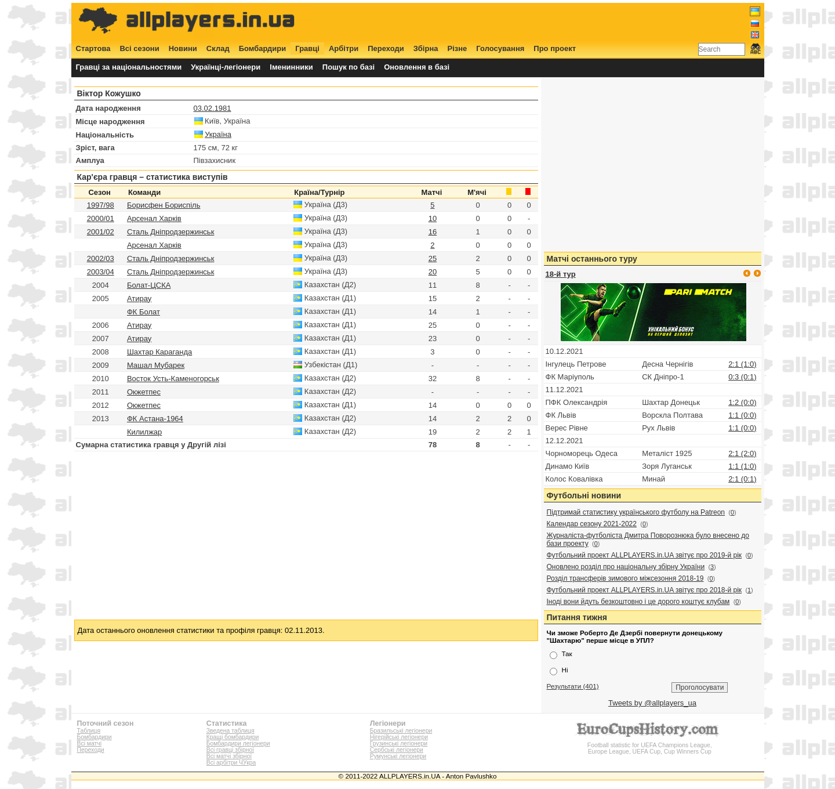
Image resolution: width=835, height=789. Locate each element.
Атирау (139, 298)
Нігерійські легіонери (399, 737)
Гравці (307, 48)
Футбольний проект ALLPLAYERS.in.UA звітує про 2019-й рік (644, 555)
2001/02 (100, 231)
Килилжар (144, 432)
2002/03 (100, 258)
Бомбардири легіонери (238, 743)
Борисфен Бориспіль (164, 205)
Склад (218, 48)
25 (433, 258)
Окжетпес (144, 392)
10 (433, 218)
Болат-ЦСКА (149, 285)
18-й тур (561, 274)
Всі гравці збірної (230, 750)
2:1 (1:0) (742, 364)
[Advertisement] (549, 21)
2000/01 (100, 218)
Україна (218, 134)
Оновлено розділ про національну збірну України (626, 567)
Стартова (93, 48)
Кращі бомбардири (232, 737)
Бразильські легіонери (401, 731)
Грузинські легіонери (398, 743)
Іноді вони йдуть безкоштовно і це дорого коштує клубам (638, 602)
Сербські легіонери (396, 750)
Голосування (500, 48)
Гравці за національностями (129, 67)
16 (433, 231)
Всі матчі (89, 743)
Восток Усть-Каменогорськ (173, 378)
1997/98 (100, 205)
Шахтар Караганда (159, 352)
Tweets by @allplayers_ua (652, 702)
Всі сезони (139, 48)
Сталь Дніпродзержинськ (170, 231)
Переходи (386, 48)
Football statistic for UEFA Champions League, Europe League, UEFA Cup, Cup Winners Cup (649, 745)
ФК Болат (143, 311)
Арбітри (343, 48)
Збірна (425, 48)
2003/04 (100, 271)
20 (433, 271)
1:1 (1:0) (742, 466)
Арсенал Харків (154, 218)
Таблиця (89, 731)
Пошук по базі (348, 67)
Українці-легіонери (225, 67)
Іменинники (291, 67)
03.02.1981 (212, 108)
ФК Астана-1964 (155, 418)
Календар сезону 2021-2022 (592, 524)
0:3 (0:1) (742, 376)
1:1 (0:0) (742, 415)
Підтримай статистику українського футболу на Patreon (636, 512)
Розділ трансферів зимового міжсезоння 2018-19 (625, 578)
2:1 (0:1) (742, 479)
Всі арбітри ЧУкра (231, 762)
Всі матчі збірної (229, 756)
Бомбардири (262, 48)
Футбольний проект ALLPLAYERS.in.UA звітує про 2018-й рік (644, 590)
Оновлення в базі (416, 67)
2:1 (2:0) (742, 453)
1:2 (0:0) (742, 402)
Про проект (554, 48)
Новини (183, 48)
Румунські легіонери (398, 756)
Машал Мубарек (155, 365)
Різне (457, 48)
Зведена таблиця (230, 731)
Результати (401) (573, 686)
